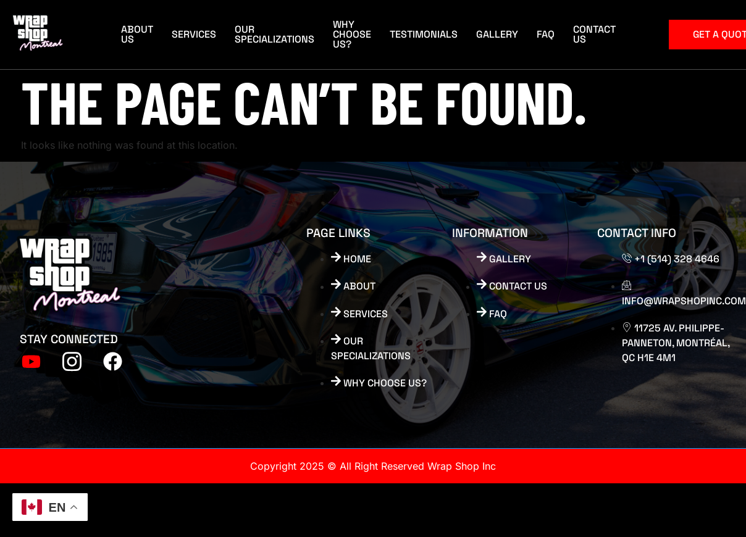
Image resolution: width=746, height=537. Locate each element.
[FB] (112, 357)
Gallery (497, 34)
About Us (137, 34)
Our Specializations (274, 34)
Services (194, 34)
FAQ (546, 34)
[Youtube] (31, 357)
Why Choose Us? (352, 34)
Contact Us (594, 34)
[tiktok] (72, 357)
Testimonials (424, 34)
